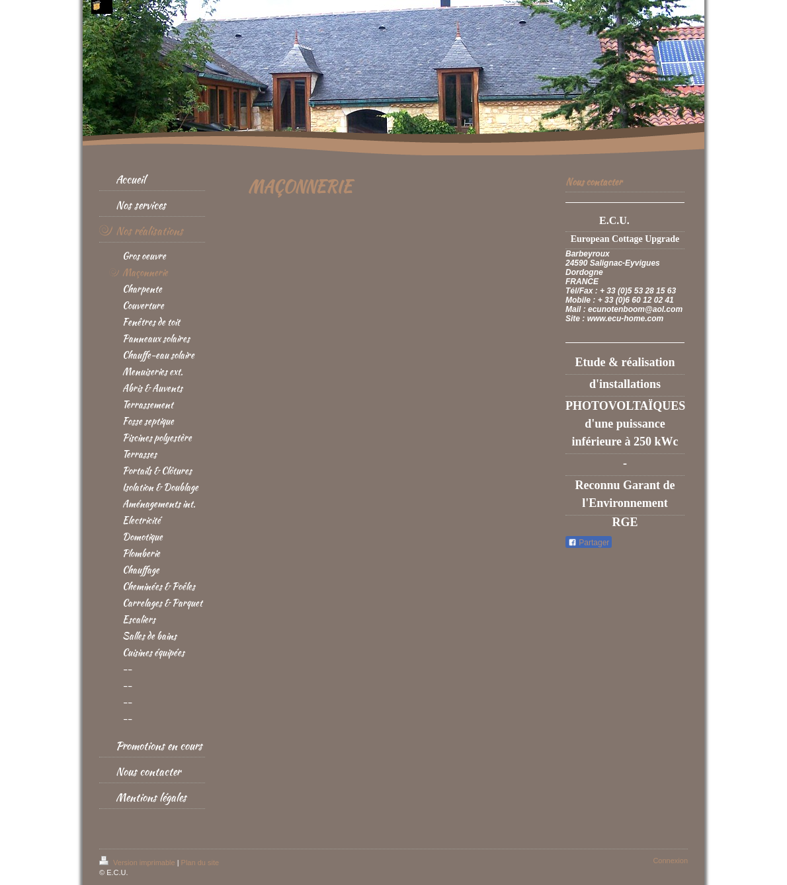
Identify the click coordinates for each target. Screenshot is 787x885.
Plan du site (200, 862)
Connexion (670, 861)
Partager (588, 542)
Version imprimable (138, 862)
